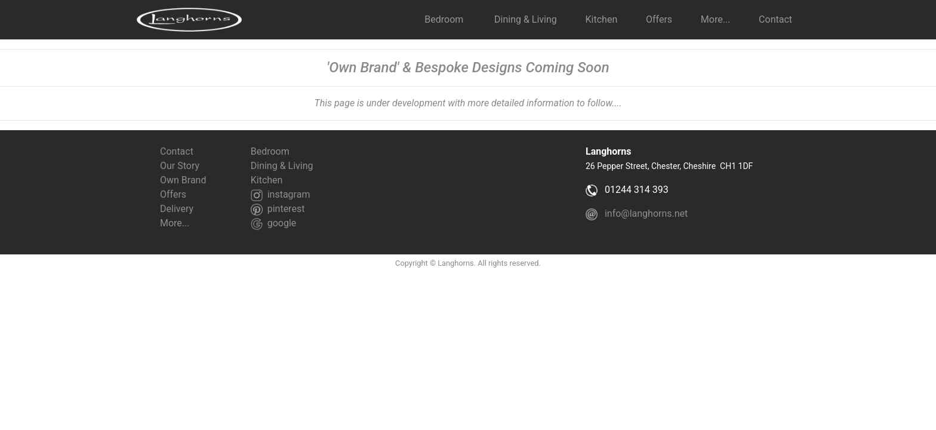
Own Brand (183, 180)
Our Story (179, 165)
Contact (772, 19)
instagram (280, 194)
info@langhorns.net (638, 213)
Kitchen (601, 19)
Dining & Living (525, 19)
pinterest (278, 208)
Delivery (176, 208)
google (274, 223)
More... (175, 223)
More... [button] (715, 19)
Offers (659, 19)
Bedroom (445, 19)
